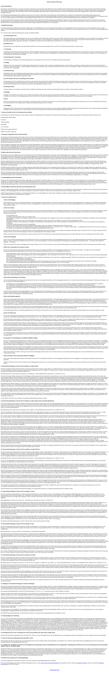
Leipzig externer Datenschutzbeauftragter (50, 663)
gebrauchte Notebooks (82, 663)
